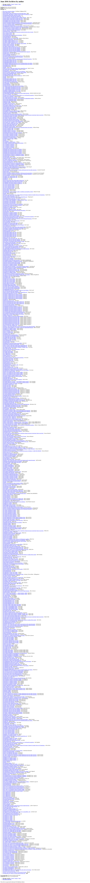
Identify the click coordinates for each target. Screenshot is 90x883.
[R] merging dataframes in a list (9, 394)
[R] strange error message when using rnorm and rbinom (13, 85)
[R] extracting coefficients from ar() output (11, 119)
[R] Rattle (5, 482)
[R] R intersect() (6, 140)
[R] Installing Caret (6, 333)
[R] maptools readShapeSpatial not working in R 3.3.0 (13, 55)
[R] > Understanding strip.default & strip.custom (12, 88)
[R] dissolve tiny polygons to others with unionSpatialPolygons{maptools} (17, 51)
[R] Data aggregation (7, 231)
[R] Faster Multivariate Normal (8, 107)
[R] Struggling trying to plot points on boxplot (11, 20)
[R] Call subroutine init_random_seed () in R (11, 324)
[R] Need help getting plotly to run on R (10, 293)
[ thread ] (12, 4)
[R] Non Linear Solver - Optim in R (9, 412)
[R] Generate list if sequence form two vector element (13, 25)
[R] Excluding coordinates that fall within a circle (12, 105)
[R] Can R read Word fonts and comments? (11, 246)
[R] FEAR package (6, 529)
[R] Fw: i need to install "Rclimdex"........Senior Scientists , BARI (15, 200)
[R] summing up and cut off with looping (10, 222)
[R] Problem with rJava (7, 555)
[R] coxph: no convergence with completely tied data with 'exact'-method (16, 274)
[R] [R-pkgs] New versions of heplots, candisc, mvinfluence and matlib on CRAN (18, 191)
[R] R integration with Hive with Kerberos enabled (12, 679)
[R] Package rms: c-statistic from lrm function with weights (14, 635)
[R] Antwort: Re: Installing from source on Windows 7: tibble (14, 447)
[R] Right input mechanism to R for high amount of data (13, 547)
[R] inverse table (6, 70)
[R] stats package (6, 408)
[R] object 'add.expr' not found (8, 282)
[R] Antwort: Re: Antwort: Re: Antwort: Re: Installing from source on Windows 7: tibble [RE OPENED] (22, 450)
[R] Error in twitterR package (8, 470)
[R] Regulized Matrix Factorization (9, 136)
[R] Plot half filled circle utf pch (9, 341)
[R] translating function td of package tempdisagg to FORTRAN (15, 267)
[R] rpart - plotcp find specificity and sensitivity (12, 29)
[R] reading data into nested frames (9, 599)
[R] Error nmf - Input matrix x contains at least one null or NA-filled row (16, 14)
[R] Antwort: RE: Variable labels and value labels (12, 830)
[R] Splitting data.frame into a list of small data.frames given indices (15, 719)
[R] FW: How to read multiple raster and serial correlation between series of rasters (18, 32)
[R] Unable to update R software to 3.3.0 (10, 40)
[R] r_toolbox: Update (7, 841)
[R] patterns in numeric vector (8, 230)
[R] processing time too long (8, 358)
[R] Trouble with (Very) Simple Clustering (11, 69)
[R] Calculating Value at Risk (8, 244)
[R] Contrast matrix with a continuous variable (11, 560)
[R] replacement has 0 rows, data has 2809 (11, 38)
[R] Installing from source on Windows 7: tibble (12, 446)
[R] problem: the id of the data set (9, 103)
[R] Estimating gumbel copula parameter (10, 334)
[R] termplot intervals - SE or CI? (9, 197)
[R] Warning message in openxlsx (9, 533)
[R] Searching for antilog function (9, 271)
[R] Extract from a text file (8, 206)
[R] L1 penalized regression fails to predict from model (13, 313)
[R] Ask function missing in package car (10, 305)
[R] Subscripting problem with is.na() (10, 60)
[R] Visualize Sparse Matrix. (8, 351)
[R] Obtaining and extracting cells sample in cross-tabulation (14, 71)
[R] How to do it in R (7, 172)
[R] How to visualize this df (8, 331)
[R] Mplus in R (6, 721)
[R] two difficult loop (7, 225)
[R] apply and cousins (7, 112)
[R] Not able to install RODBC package (10, 489)
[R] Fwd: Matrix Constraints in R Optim (10, 133)
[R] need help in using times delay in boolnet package (13, 750)
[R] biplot (5, 67)
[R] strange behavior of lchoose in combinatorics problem (13, 154)
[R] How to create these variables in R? (10, 325)
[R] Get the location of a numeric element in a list (12, 27)
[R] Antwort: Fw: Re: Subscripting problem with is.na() (13, 548)
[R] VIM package (6, 82)
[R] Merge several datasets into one (9, 256)
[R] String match (6, 52)
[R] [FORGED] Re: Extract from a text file (11, 662)
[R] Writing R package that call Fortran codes (11, 120)
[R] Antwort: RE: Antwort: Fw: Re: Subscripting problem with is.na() (16, 441)
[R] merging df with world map (9, 402)
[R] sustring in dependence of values (9, 209)
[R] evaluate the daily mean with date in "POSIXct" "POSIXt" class (15, 347)
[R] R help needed (6, 156)
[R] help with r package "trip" (8, 104)
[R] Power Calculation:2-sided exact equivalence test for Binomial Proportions (17, 23)
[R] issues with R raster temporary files (10, 124)
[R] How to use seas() (7, 643)
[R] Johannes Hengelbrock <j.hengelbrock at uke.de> (13, 261)
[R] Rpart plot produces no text (8, 300)
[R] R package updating (7, 763)
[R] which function (6, 342)
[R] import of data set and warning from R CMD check (13, 490)
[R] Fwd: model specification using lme (10, 806)
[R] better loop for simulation (8, 96)
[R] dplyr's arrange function (8, 362)
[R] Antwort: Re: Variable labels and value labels (12, 831)
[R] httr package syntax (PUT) (8, 561)
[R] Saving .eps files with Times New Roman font (12, 16)
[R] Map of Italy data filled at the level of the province (13, 506)
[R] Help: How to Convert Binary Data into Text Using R (13, 224)
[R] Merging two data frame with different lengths (12, 413)
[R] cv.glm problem (6, 595)
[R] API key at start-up (7, 485)
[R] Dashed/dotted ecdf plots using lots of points (12, 15)
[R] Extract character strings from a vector (11, 123)
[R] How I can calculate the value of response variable (13, 372)
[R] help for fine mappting (8, 535)
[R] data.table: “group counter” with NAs (10, 552)
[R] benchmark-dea (6, 361)
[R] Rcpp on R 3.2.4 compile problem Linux (11, 827)
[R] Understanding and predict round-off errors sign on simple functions (16, 93)
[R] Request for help (7, 101)
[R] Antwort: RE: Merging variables (9, 525)
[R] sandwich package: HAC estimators (10, 636)
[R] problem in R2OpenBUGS (8, 465)
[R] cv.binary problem (7, 596)
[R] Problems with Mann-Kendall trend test (11, 167)
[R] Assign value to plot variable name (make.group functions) (14, 166)
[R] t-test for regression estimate (9, 11)
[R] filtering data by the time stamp (9, 106)
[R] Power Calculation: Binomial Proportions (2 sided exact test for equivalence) (18, 22)
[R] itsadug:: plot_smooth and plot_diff (10, 176)
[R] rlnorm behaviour (7, 83)
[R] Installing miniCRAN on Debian (9, 779)
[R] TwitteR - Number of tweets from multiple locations (13, 316)
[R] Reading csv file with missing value (10, 238)
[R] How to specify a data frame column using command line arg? (15, 68)
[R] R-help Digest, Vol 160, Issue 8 (9, 284)
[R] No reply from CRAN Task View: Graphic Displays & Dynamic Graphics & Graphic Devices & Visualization (24, 194)
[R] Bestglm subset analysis (8, 250)
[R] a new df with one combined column (10, 81)
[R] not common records (7, 33)
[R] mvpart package (6, 31)
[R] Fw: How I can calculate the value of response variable (14, 241)
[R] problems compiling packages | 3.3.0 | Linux (12, 90)
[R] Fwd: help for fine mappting (9, 798)
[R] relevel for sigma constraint (9, 304)
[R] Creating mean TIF (7, 610)
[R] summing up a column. (8, 464)
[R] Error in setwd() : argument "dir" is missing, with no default (14, 43)
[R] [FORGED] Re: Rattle (8, 666)
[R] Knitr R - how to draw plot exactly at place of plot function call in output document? (19, 326)
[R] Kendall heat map (7, 65)
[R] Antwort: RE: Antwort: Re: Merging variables (12, 528)
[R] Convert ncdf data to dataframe (9, 393)
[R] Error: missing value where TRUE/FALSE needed (13, 181)
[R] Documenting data (7, 36)
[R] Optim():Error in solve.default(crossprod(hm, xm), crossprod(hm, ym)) (17, 811)
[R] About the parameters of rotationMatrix (11, 438)
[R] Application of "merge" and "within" (10, 572)
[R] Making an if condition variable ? (10, 207)
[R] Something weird (7, 276)
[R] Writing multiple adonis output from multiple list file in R (14, 415)
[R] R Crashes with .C (7, 12)
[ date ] (19, 4)
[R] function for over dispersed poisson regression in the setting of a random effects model (19, 554)
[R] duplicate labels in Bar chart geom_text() (11, 861)
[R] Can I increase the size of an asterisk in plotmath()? (13, 56)
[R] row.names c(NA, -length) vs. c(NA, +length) (12, 122)
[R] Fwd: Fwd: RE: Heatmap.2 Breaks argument (12, 481)
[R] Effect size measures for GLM (9, 53)
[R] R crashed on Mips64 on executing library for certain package (15, 653)
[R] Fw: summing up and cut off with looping (11, 813)
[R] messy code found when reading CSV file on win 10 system (14, 436)
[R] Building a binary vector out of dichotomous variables (13, 726)
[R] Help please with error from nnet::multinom (12, 47)
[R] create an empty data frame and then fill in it (12, 429)
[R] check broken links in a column (9, 157)
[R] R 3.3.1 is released (7, 94)
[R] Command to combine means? (9, 141)
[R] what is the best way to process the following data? (13, 121)
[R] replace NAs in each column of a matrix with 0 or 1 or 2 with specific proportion (18, 95)
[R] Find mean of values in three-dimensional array (12, 660)
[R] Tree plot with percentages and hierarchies (11, 220)
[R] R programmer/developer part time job (11, 217)
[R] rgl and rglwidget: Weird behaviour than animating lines (14, 440)
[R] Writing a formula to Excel (8, 850)
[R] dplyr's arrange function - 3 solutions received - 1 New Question (15, 421)
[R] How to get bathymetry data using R (10, 160)
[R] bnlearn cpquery (6, 591)
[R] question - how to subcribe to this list (10, 675)
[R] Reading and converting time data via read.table (12, 113)
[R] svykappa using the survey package (10, 97)
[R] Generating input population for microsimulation (12, 35)
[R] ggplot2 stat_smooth (7, 502)
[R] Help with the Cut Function (8, 44)
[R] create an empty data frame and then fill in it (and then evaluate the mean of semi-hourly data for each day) (23, 433)
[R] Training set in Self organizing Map (10, 454)
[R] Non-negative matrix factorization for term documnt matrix (14, 13)
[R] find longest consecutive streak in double (11, 215)
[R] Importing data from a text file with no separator (12, 132)
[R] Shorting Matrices (7, 37)
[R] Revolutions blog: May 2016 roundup (10, 609)
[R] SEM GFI (5, 178)
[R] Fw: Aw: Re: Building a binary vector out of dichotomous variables (16, 539)
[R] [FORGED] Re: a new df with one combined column (13, 670)
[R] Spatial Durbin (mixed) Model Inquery (11, 553)
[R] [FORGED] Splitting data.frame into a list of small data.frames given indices (18, 63)
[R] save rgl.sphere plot (7, 434)
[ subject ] (16, 4)
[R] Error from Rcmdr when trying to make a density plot (13, 180)
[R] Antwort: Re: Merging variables (9, 526)
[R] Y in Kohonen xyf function (8, 144)
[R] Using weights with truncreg (9, 195)
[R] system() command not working (9, 159)
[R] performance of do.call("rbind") (9, 201)
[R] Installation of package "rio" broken (10, 116)
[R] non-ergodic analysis (7, 148)
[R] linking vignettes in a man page (9, 130)
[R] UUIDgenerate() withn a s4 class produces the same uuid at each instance (17, 661)
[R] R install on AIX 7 (7, 277)
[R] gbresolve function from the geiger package (11, 262)
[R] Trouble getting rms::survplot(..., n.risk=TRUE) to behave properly (16, 266)
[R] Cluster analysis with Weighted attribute (11, 335)
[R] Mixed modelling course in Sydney (10, 388)
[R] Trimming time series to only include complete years (13, 419)
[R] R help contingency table (8, 74)
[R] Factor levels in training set (8, 534)
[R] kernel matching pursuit (8, 39)
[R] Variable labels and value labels (9, 336)
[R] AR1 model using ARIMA (8, 435)
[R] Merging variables (7, 102)
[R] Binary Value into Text (8, 315)
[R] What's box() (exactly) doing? (9, 126)
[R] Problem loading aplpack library (9, 285)
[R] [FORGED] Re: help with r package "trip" (11, 634)
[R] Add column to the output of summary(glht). (12, 546)
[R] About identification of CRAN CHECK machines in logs (14, 517)
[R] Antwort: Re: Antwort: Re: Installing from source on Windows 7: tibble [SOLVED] (19, 448)
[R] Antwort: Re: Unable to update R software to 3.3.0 (13, 579)
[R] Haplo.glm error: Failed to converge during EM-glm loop (14, 678)
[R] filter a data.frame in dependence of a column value (13, 498)
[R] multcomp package (7, 807)
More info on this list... (7, 5)
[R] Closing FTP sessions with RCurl (10, 117)
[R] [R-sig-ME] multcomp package (9, 505)
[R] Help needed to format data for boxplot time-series (13, 18)
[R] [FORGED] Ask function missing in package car (12, 75)
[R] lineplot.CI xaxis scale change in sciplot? (11, 275)
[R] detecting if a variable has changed (10, 111)
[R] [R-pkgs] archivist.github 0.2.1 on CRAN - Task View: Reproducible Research (18, 327)
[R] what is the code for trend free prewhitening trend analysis (14, 210)
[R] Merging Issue (6, 597)
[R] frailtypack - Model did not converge (10, 165)
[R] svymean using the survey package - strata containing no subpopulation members (18, 98)
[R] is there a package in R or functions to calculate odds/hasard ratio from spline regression (20, 169)
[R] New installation (7, 54)
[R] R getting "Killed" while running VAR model (12, 462)
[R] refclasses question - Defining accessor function (12, 717)
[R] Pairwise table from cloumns (9, 519)
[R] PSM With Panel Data (8, 557)
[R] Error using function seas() (8, 188)
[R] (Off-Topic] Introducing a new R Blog (10, 839)
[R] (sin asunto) (6, 57)
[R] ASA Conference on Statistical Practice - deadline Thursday (14, 17)
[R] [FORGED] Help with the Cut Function (11, 667)
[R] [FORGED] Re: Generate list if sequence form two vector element (16, 26)
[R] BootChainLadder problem (8, 92)
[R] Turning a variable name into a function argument (13, 245)
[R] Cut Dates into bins (7, 348)
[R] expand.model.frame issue (8, 289)
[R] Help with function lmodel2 (9, 751)
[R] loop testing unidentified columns (10, 73)
